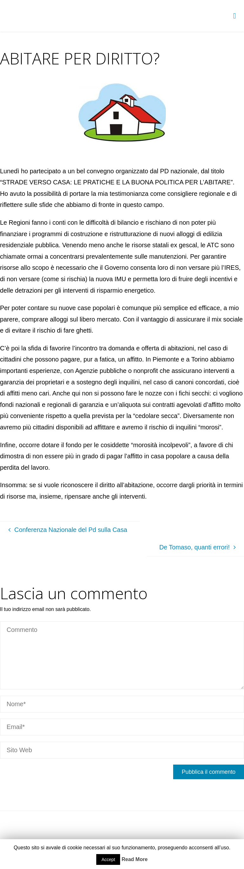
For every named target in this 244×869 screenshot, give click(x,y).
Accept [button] (108, 859)
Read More (135, 859)
